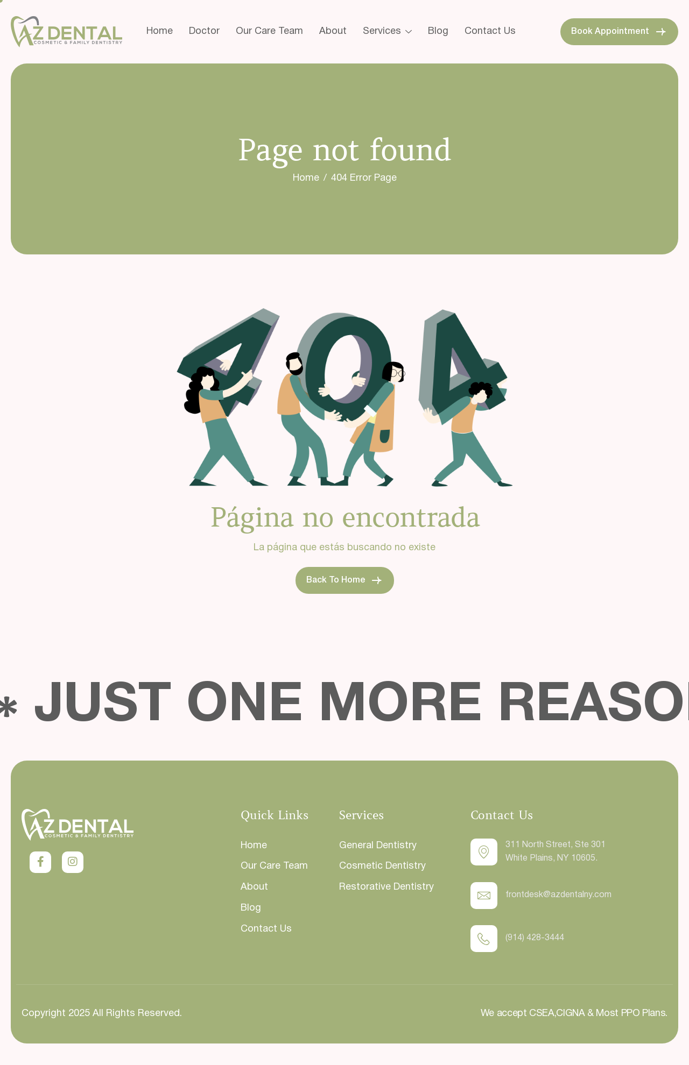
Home (159, 31)
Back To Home (344, 580)
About (333, 31)
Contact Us (490, 31)
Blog (438, 31)
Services (387, 31)
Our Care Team (269, 31)
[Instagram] (72, 862)
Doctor (204, 31)
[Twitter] (40, 862)
